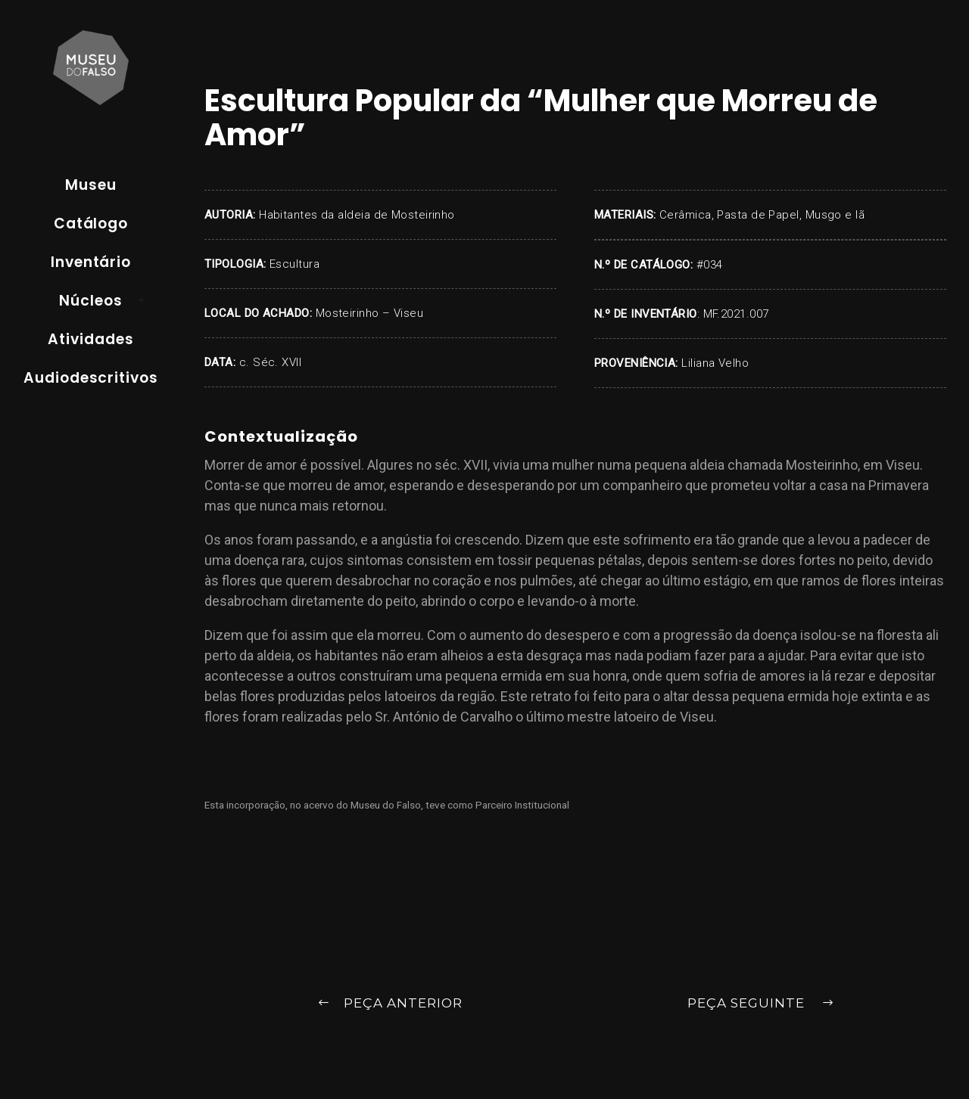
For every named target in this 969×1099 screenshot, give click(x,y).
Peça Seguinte (761, 1004)
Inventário (91, 262)
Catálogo (91, 223)
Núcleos (91, 300)
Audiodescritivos (90, 378)
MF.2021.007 (736, 314)
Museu (91, 185)
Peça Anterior (390, 1004)
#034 (709, 265)
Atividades (91, 339)
